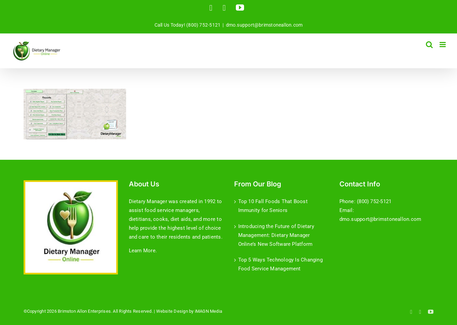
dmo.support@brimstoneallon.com (264, 25)
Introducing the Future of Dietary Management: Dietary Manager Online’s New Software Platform (276, 235)
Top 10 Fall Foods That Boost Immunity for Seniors (273, 205)
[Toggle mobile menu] (443, 44)
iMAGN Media (208, 311)
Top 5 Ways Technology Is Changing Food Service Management (280, 264)
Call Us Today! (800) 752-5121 (187, 25)
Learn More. (143, 251)
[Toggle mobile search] (429, 44)
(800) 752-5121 (374, 201)
